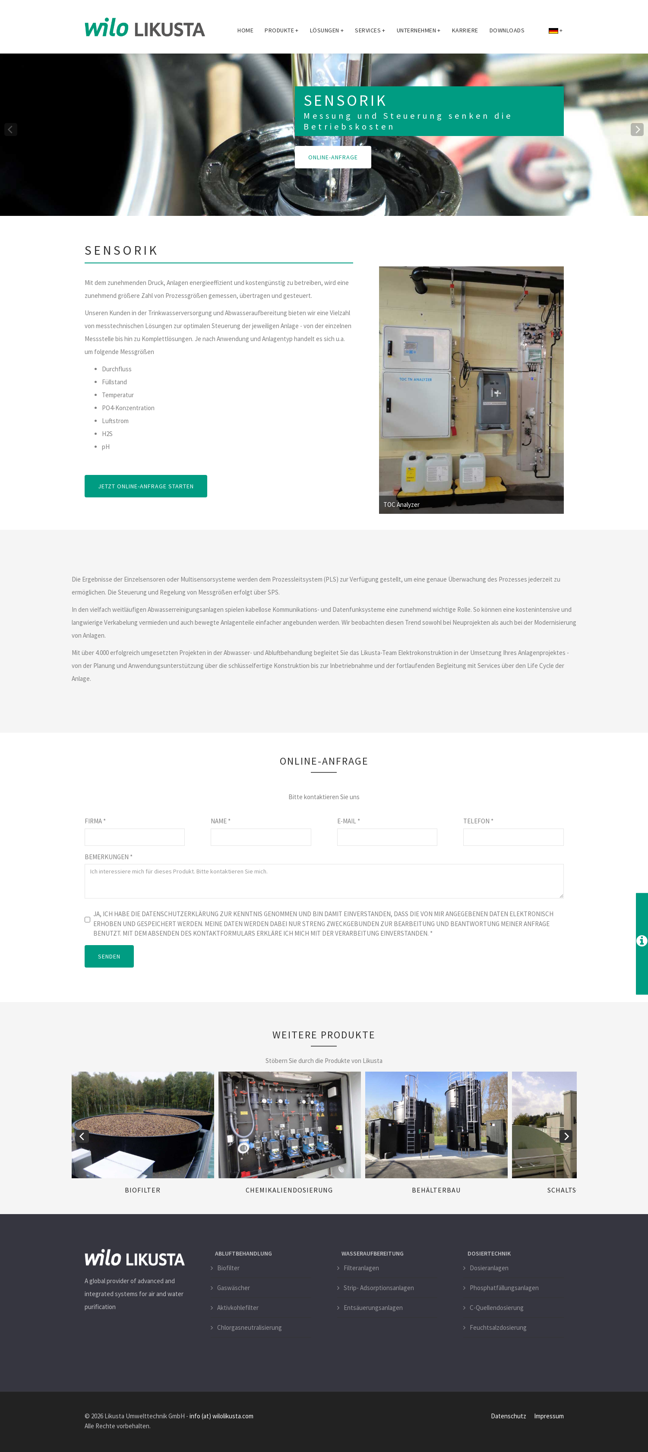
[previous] (10, 129)
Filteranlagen (361, 1268)
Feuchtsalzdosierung (498, 1327)
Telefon (478, 821)
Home (245, 30)
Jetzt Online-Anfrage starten (146, 486)
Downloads (507, 30)
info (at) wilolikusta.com (221, 1416)
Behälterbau (436, 1190)
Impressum (549, 1416)
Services (370, 30)
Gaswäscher (233, 1288)
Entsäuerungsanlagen (373, 1307)
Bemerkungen (109, 857)
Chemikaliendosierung (289, 1190)
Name (221, 821)
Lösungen (327, 30)
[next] (637, 129)
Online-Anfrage (333, 157)
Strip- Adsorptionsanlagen (379, 1288)
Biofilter (143, 1190)
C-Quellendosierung (497, 1307)
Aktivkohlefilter (238, 1307)
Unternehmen (419, 30)
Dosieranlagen (489, 1268)
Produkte (282, 30)
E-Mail (348, 821)
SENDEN (109, 956)
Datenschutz (508, 1416)
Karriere (465, 30)
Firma (95, 821)
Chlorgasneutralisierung (249, 1327)
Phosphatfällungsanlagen (504, 1288)
